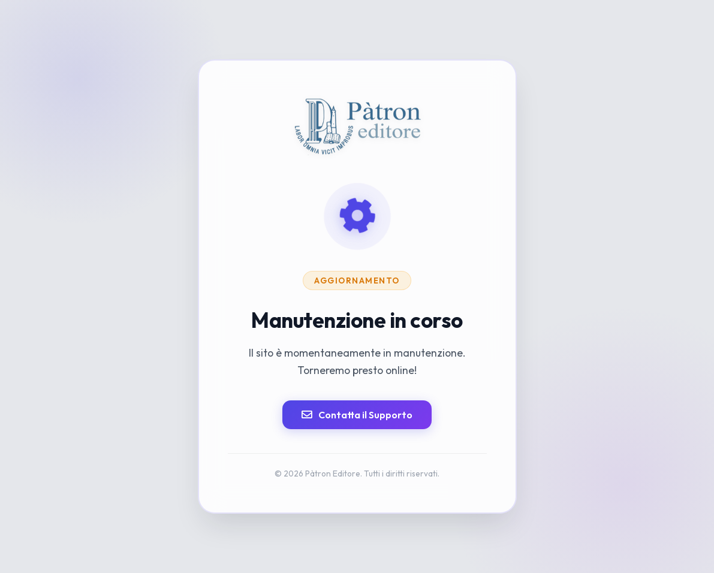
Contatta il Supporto (357, 415)
